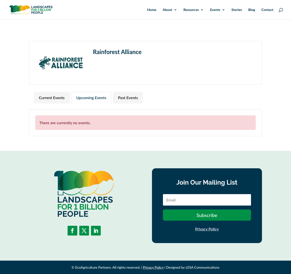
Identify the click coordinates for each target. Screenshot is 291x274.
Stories (236, 10)
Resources (191, 10)
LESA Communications (203, 267)
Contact (267, 10)
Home (151, 10)
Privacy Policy (207, 229)
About (167, 10)
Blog (251, 10)
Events (215, 10)
